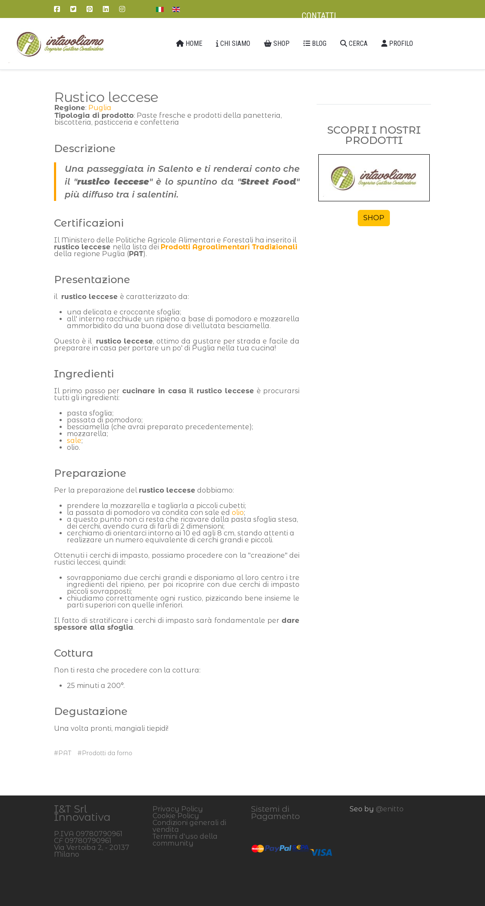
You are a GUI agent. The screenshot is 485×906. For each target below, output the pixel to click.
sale (74, 441)
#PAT (62, 753)
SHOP (373, 218)
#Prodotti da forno (105, 753)
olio (238, 512)
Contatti (319, 16)
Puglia (99, 108)
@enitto (390, 809)
